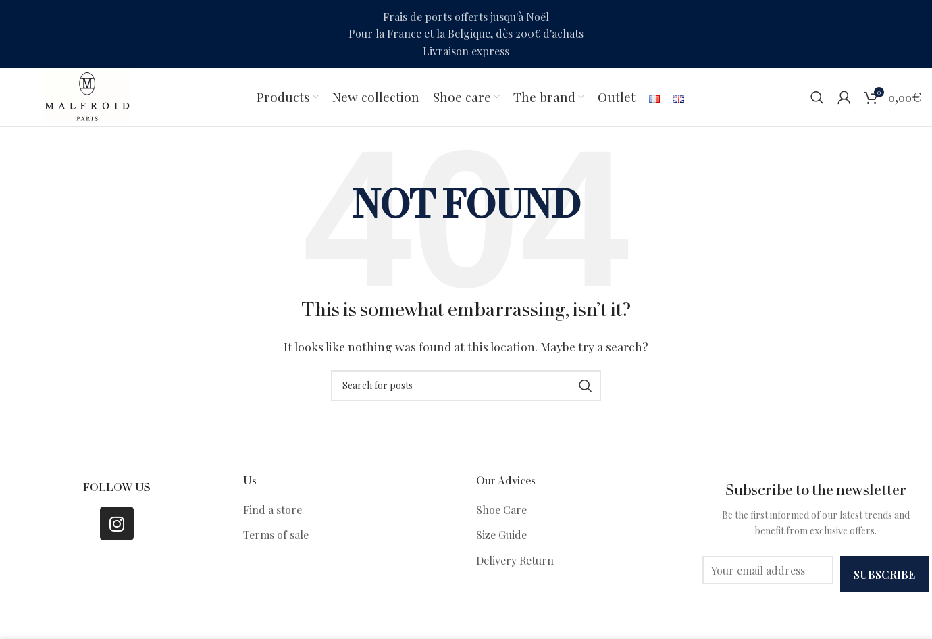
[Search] (817, 97)
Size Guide (501, 537)
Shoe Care (501, 511)
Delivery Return (515, 562)
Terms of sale (276, 537)
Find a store (272, 511)
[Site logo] (88, 96)
